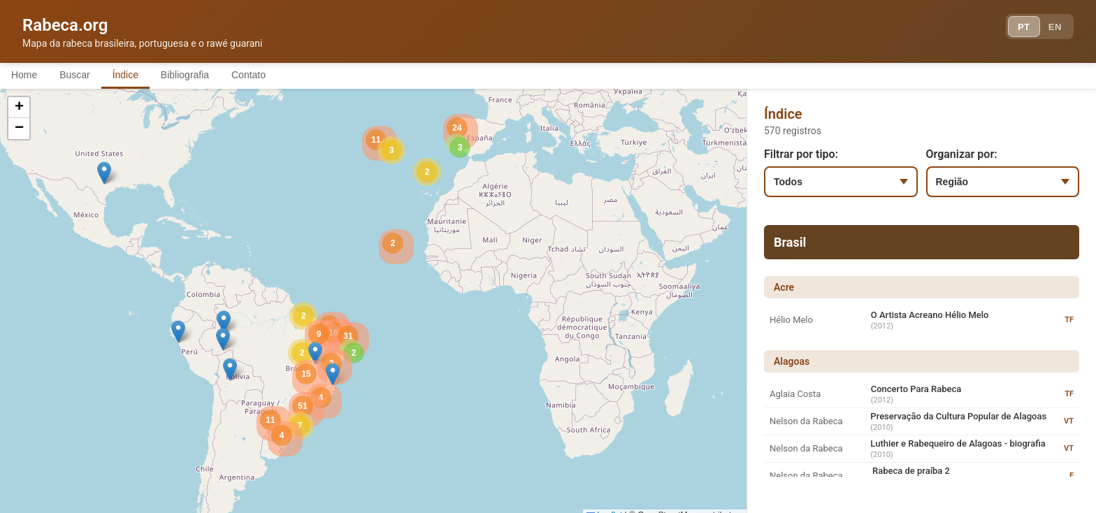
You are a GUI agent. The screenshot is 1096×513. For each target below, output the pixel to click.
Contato (274, 75)
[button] (224, 323)
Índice (139, 75)
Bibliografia (204, 75)
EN (1053, 28)
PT (1016, 28)
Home (27, 75)
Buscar (83, 75)
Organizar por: (961, 155)
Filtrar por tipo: (801, 155)
